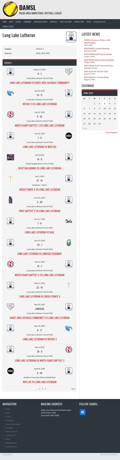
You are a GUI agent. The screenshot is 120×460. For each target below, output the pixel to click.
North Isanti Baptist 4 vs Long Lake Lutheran (39, 275)
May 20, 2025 (39, 304)
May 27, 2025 (39, 283)
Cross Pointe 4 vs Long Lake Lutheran (39, 189)
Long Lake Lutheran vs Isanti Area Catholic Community (39, 83)
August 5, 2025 (39, 69)
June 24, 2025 (39, 198)
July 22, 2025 (39, 112)
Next (73, 389)
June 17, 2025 (39, 219)
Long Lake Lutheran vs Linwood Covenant (39, 254)
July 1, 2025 (39, 176)
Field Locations (66, 21)
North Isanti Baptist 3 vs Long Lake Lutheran (39, 125)
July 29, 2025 (39, 91)
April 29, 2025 (39, 369)
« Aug (84, 128)
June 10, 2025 (39, 240)
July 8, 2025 (39, 155)
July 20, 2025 (39, 133)
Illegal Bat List (99, 21)
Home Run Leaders (40, 21)
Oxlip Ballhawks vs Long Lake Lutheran (39, 168)
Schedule (53, 21)
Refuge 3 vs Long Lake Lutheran (40, 104)
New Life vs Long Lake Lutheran (39, 382)
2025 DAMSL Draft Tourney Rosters (98, 66)
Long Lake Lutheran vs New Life (39, 147)
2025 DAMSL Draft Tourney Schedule (99, 60)
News (11, 21)
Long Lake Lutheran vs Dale (39, 232)
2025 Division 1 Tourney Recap (96, 77)
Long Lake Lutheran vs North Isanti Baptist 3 (39, 360)
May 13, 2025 (39, 326)
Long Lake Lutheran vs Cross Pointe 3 (39, 296)
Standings (27, 21)
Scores (18, 21)
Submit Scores (8, 26)
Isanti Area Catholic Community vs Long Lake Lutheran (39, 318)
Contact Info (79, 21)
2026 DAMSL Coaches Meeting (96, 48)
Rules (89, 21)
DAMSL (27, 7)
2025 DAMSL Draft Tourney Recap (98, 54)
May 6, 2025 (39, 347)
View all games (111, 132)
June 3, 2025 (40, 262)
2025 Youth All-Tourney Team (96, 71)
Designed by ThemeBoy (109, 454)
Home (5, 21)
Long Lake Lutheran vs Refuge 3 (40, 339)
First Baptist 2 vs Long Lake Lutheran (39, 211)
